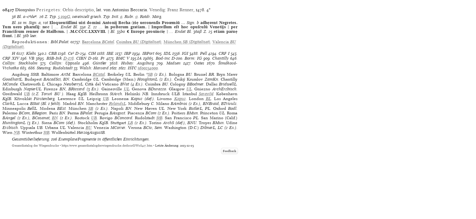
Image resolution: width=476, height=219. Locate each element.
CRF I (224, 53)
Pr (102, 58)
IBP (127, 53)
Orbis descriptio (78, 9)
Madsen (173, 63)
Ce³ (71, 53)
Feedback (229, 151)
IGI (185, 53)
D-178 (68, 58)
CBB (53, 53)
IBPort (148, 53)
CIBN (81, 58)
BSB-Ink (54, 58)
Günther (100, 63)
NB (17, 132)
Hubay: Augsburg (137, 63)
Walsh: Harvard (94, 68)
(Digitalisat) (139, 41)
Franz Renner (180, 9)
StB (159, 117)
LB (130, 122)
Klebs (31, 53)
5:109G (64, 16)
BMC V (122, 58)
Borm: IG (193, 58)
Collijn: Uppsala (64, 63)
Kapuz (180, 98)
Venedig (157, 9)
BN (55, 117)
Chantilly (220, 58)
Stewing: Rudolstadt (55, 68)
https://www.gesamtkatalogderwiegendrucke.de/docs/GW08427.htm (107, 146)
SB (150, 74)
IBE (110, 53)
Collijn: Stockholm (19, 63)
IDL (167, 53)
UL (126, 89)
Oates (199, 63)
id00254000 (148, 68)
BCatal (99, 74)
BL (208, 98)
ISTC (132, 68)
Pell (203, 53)
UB (27, 93)
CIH (92, 53)
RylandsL (117, 103)
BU (88, 127)
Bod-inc (163, 58)
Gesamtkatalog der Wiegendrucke (35, 146)
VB (31, 58)
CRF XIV (10, 58)
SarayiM (206, 93)
